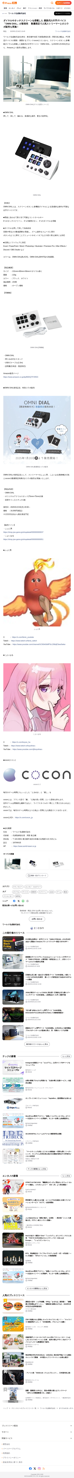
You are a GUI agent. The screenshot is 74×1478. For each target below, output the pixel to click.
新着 (5, 8)
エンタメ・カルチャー (33, 887)
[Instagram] (39, 1468)
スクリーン (43, 892)
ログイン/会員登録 (63, 3)
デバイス (25, 892)
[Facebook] (14, 901)
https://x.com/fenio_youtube (23, 637)
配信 (65, 892)
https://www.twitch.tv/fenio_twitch (24, 641)
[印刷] (27, 901)
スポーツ (59, 8)
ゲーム (58, 892)
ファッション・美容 (35, 8)
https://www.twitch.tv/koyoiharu (23, 746)
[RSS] (43, 1468)
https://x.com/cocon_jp (24, 817)
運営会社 (6, 1444)
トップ (5, 1408)
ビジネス (67, 8)
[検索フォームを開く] (52, 3)
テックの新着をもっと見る (37, 1169)
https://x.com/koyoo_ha (21, 742)
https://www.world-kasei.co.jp (24, 846)
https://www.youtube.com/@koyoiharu (27, 749)
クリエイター (8, 896)
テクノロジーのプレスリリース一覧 (24, 1408)
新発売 (33, 892)
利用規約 (6, 1453)
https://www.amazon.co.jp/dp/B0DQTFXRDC (20, 377)
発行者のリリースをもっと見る (37, 1044)
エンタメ (12, 8)
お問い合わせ (37, 919)
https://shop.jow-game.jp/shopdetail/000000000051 (23, 539)
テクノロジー (17, 887)
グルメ (19, 8)
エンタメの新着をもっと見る (37, 1288)
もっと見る (66, 1056)
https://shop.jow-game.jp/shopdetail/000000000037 (23, 532)
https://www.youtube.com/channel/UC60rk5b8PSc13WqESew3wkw (39, 644)
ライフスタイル (49, 8)
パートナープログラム (11, 1449)
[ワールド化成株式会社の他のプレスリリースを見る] (63, 13)
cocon (52, 892)
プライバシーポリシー (11, 1458)
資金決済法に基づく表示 (12, 1462)
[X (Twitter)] (19, 901)
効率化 (18, 896)
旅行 (24, 8)
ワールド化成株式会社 (63, 31)
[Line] (23, 901)
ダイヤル (16, 892)
